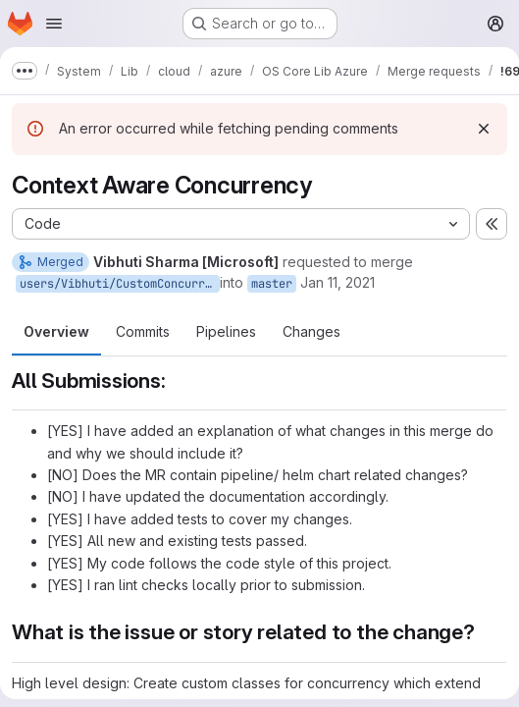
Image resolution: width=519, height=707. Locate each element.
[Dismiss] (483, 128)
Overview (56, 331)
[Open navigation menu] (54, 23)
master (271, 284)
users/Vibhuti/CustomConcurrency (120, 284)
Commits (143, 331)
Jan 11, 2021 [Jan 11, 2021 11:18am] (337, 282)
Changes (311, 331)
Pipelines (226, 331)
